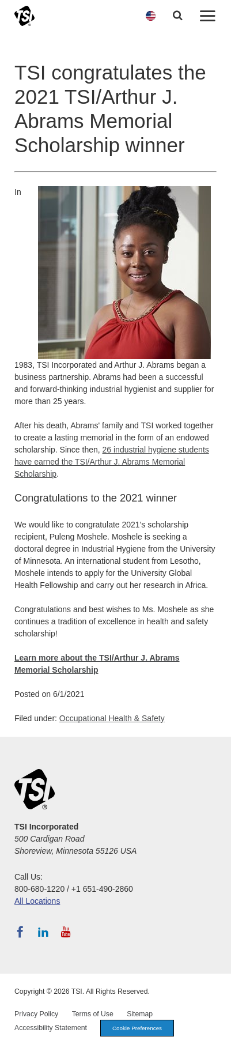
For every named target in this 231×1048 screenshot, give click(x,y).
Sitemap (140, 1014)
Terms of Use (92, 1014)
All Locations (37, 901)
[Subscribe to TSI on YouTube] (66, 932)
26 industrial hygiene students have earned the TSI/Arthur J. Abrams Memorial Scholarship (111, 461)
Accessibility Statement (50, 1028)
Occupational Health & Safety (112, 718)
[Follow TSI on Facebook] (20, 932)
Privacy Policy (36, 1014)
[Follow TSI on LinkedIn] (43, 932)
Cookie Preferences (137, 1028)
